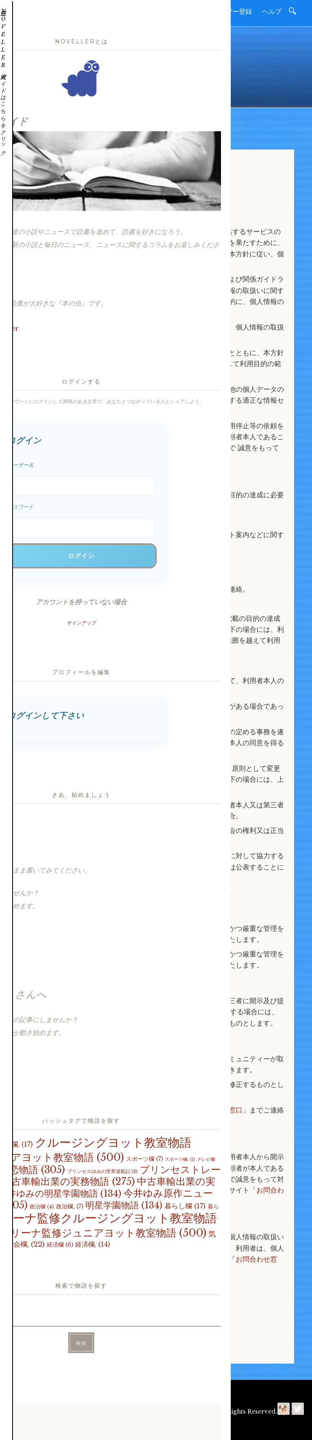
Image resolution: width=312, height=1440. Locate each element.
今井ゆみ (80, 1427)
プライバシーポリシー (167, 1391)
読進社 (39, 1427)
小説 (160, 11)
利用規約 (122, 1391)
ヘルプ (272, 11)
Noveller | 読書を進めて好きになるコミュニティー (148, 1411)
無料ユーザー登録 (226, 11)
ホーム (133, 11)
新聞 (183, 11)
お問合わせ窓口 (218, 1110)
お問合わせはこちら (59, 1296)
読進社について (51, 1391)
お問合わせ (91, 1391)
